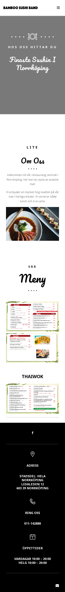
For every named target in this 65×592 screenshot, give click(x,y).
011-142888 (32, 523)
